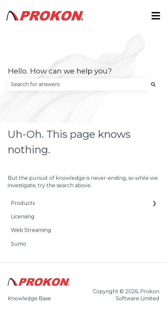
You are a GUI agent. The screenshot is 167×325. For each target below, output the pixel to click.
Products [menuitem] (23, 203)
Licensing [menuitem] (23, 217)
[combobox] (77, 84)
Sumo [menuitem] (18, 244)
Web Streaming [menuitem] (31, 230)
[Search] (153, 84)
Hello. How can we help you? (60, 70)
